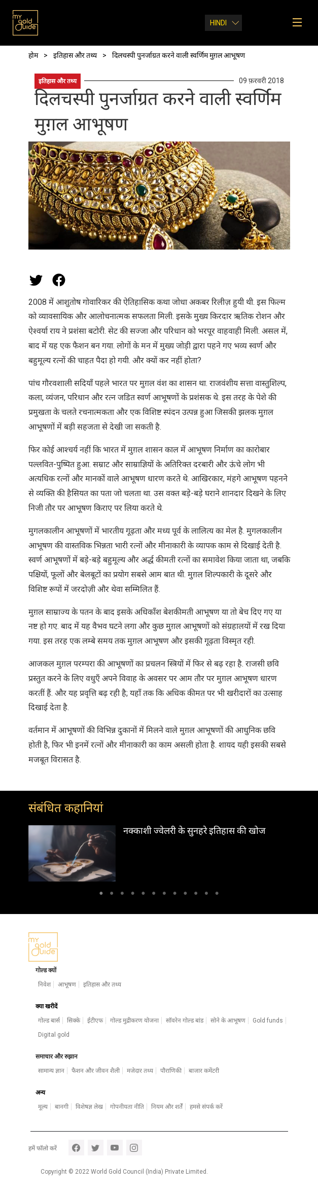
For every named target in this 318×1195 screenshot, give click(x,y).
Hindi (218, 23)
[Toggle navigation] (300, 22)
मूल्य (43, 1106)
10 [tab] (196, 895)
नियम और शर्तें (167, 1106)
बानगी (61, 1106)
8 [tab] (174, 895)
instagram (134, 1147)
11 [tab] (206, 895)
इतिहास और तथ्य (58, 81)
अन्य (40, 1092)
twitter (95, 1147)
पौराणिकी (171, 1070)
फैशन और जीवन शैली (96, 1070)
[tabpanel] (159, 853)
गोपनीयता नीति (127, 1106)
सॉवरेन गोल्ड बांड (184, 1020)
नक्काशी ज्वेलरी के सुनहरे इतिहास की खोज (194, 830)
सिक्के (73, 1020)
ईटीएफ (95, 1020)
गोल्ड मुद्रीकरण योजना (134, 1020)
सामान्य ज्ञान (51, 1070)
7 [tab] (164, 895)
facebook (76, 1147)
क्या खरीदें (46, 1006)
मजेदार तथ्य (140, 1070)
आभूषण (67, 984)
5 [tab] (143, 895)
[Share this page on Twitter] (36, 280)
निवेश (44, 984)
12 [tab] (216, 895)
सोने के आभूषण (227, 1020)
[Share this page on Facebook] (58, 280)
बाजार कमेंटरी (204, 1070)
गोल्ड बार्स (49, 1020)
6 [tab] (154, 895)
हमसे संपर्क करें (206, 1106)
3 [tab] (122, 895)
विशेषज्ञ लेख (89, 1106)
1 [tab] (101, 895)
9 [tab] (185, 895)
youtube (115, 1147)
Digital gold (53, 1034)
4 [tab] (132, 895)
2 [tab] (112, 895)
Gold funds (268, 1020)
